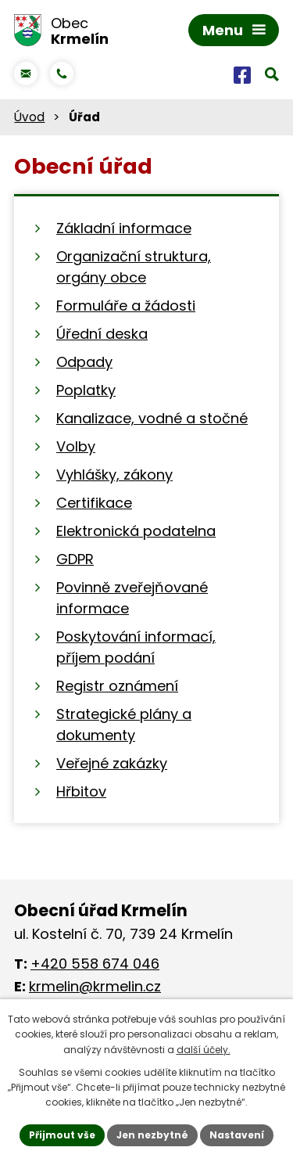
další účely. (203, 1049)
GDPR (75, 559)
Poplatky (86, 390)
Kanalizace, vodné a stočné (152, 418)
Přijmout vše (62, 1135)
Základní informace (123, 228)
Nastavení (236, 1135)
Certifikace (94, 502)
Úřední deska (102, 333)
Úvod (29, 117)
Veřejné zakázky (111, 763)
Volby (75, 446)
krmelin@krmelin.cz (95, 986)
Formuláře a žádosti (125, 305)
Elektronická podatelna (136, 531)
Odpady (84, 362)
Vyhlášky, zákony (114, 474)
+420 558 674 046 (94, 963)
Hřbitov (81, 791)
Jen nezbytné (152, 1135)
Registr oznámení (117, 686)
